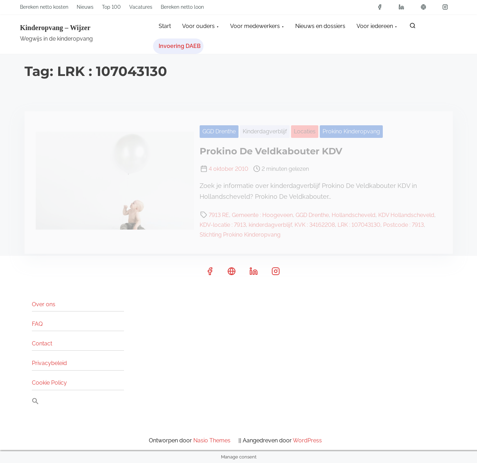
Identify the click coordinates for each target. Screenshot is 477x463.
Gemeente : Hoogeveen (262, 215)
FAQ (37, 324)
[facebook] (382, 7)
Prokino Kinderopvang (351, 131)
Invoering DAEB (180, 46)
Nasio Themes (215, 440)
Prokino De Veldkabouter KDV (271, 151)
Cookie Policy (49, 382)
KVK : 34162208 (315, 225)
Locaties (305, 131)
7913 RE (219, 215)
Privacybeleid (49, 363)
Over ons (43, 304)
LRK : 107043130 (359, 225)
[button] (35, 402)
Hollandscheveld (353, 215)
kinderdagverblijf (270, 225)
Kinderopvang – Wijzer (55, 27)
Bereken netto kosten (44, 7)
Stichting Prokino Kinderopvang (240, 234)
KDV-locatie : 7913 (223, 225)
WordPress (311, 440)
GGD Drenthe (219, 131)
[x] (425, 7)
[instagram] (447, 7)
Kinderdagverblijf (265, 131)
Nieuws (85, 7)
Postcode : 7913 (403, 225)
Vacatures (140, 7)
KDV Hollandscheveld (406, 215)
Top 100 (111, 7)
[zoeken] (412, 27)
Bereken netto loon (182, 7)
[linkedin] (403, 7)
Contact (42, 343)
